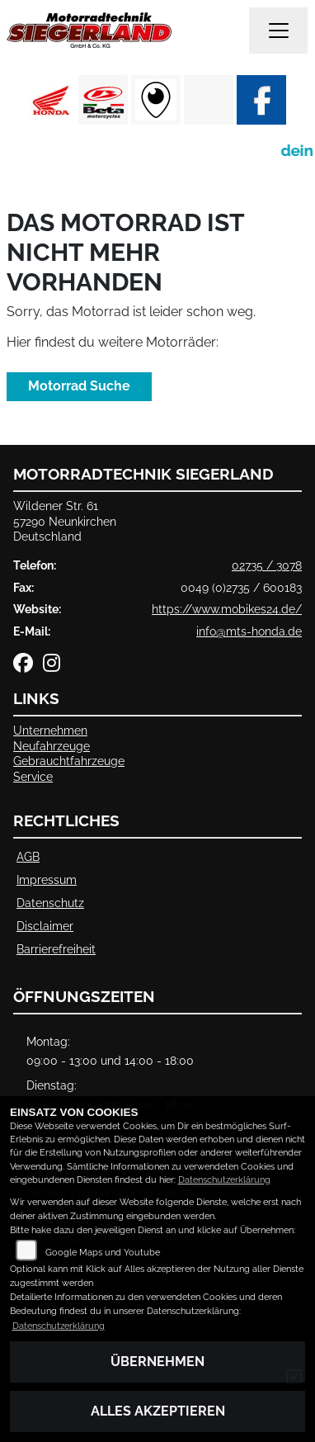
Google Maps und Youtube (102, 1252)
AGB (28, 856)
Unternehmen (50, 730)
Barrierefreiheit (56, 949)
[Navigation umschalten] (278, 30)
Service (33, 776)
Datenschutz (50, 903)
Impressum (46, 879)
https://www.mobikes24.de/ (227, 609)
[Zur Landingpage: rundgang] (156, 100)
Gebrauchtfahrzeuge (69, 761)
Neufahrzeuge (51, 746)
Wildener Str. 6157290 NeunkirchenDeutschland (64, 521)
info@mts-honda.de (249, 631)
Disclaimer (44, 926)
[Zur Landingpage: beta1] (103, 100)
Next (292, 104)
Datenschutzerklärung (224, 1180)
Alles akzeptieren (158, 1411)
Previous (22, 104)
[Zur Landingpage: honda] (50, 100)
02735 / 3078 (267, 565)
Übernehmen (157, 1361)
